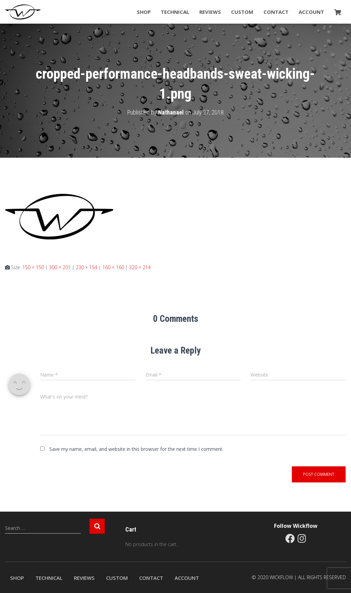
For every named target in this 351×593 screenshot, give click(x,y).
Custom (242, 11)
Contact (276, 11)
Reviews (210, 11)
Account (311, 11)
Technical (175, 11)
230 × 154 (86, 267)
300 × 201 (60, 267)
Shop (144, 11)
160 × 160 (113, 267)
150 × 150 (33, 267)
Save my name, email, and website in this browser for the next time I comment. (136, 449)
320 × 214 (140, 267)
